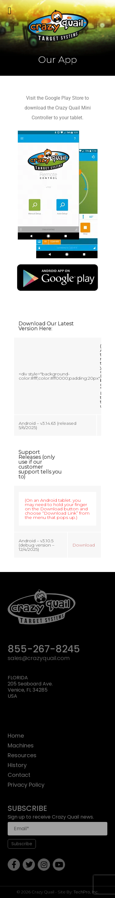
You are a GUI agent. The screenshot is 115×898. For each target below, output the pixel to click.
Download (83, 545)
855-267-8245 (44, 649)
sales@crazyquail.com (39, 658)
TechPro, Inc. (86, 891)
